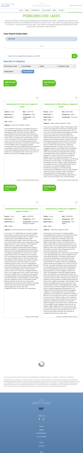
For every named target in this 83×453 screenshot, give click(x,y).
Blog (41, 452)
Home (21, 10)
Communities (46, 10)
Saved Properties (75, 5)
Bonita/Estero (35, 10)
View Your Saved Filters (75, 12)
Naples (27, 10)
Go (74, 56)
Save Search (28, 72)
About (54, 10)
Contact (61, 10)
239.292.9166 (5, 6)
